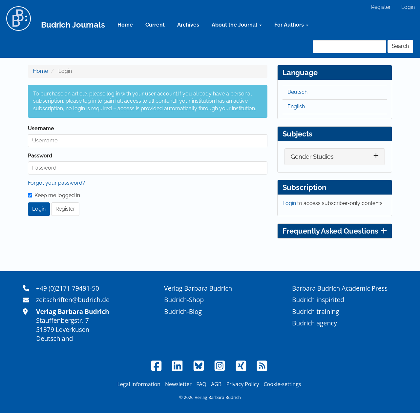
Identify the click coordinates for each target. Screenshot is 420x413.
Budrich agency (314, 323)
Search (400, 46)
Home (125, 25)
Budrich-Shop (184, 299)
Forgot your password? (56, 183)
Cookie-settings (282, 384)
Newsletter (178, 384)
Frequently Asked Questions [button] (335, 231)
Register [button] (65, 209)
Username (41, 128)
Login (408, 7)
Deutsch (297, 92)
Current (155, 25)
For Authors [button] (291, 25)
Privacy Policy (242, 384)
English (296, 106)
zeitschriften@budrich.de (73, 299)
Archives (188, 25)
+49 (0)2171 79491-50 (67, 288)
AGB (216, 384)
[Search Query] (349, 46)
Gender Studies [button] (312, 156)
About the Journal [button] (237, 25)
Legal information (138, 384)
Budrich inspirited (318, 299)
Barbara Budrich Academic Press (340, 288)
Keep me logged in (54, 195)
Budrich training (315, 311)
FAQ (201, 384)
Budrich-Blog (183, 311)
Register (381, 7)
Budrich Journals (73, 25)
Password (40, 156)
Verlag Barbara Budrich (198, 288)
